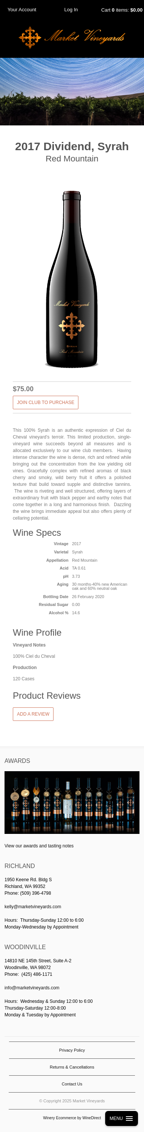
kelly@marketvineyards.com (33, 906)
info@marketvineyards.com (32, 987)
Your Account (22, 9)
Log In (71, 9)
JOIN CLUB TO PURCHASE (45, 402)
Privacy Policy (72, 1050)
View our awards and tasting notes (39, 846)
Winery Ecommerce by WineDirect (72, 1118)
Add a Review (33, 714)
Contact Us (72, 1084)
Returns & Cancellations (72, 1067)
